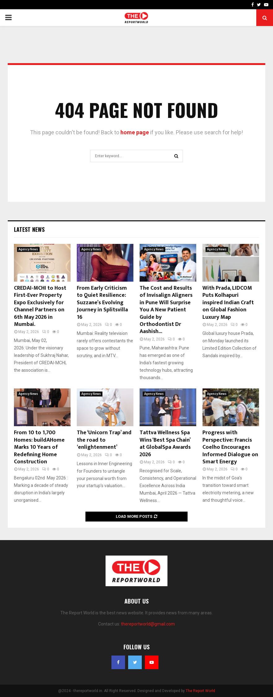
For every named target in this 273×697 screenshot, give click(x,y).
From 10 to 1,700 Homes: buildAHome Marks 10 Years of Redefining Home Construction (39, 447)
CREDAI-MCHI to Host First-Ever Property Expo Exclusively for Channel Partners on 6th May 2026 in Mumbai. (40, 306)
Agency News (28, 249)
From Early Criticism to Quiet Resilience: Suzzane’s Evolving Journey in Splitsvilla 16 (102, 303)
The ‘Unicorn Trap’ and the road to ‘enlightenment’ (104, 440)
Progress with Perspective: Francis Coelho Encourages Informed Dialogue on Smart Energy (230, 447)
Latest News (29, 229)
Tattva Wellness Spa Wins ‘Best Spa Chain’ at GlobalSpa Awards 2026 (165, 443)
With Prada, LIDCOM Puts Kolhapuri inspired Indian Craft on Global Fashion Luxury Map (228, 303)
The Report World (200, 691)
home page (134, 132)
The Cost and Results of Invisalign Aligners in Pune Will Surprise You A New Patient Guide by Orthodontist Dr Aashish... (166, 310)
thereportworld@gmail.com (148, 623)
